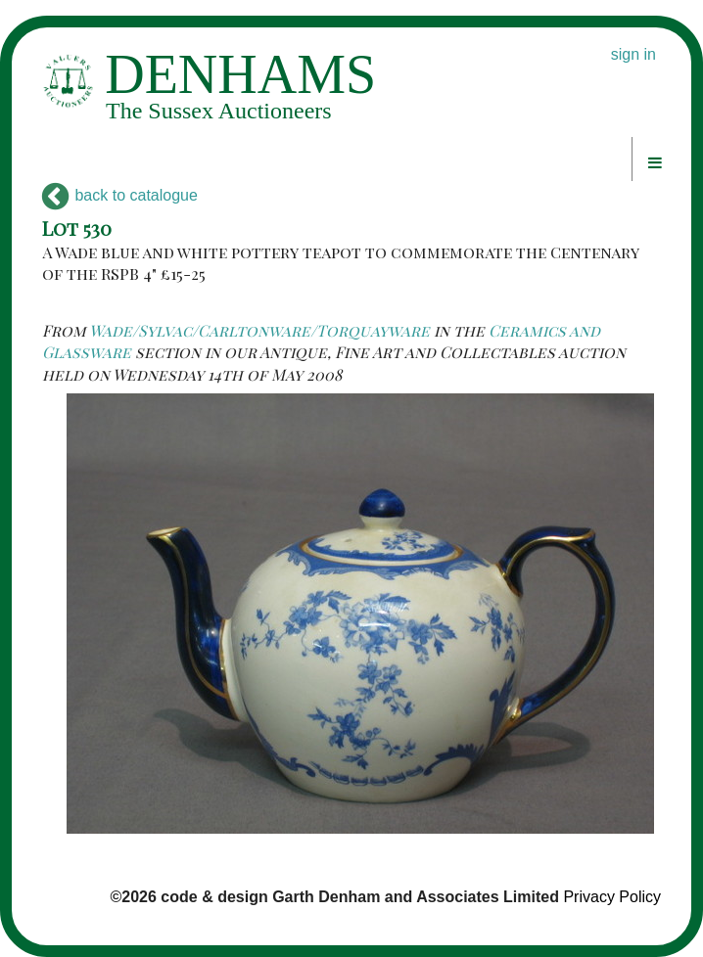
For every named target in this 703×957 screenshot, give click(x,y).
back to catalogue (120, 195)
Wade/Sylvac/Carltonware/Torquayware (259, 330)
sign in (633, 54)
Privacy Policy (612, 897)
